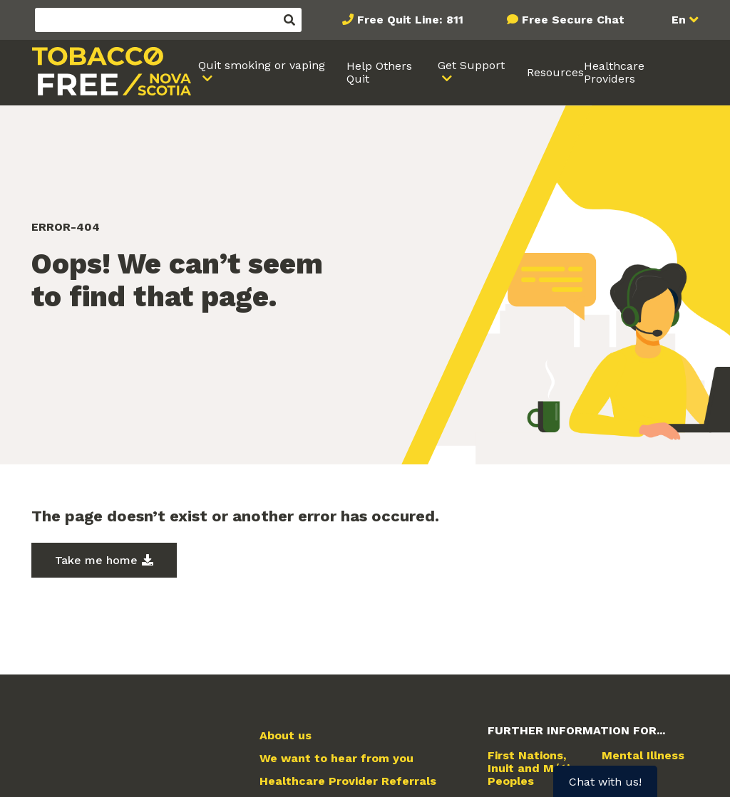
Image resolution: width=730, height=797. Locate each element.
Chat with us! (605, 781)
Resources (555, 72)
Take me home (96, 560)
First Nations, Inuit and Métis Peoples (532, 768)
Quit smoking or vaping (261, 65)
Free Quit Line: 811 (410, 19)
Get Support (471, 65)
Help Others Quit (379, 72)
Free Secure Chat (573, 19)
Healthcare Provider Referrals (347, 781)
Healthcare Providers (614, 72)
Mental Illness (643, 755)
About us (285, 735)
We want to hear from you (336, 758)
